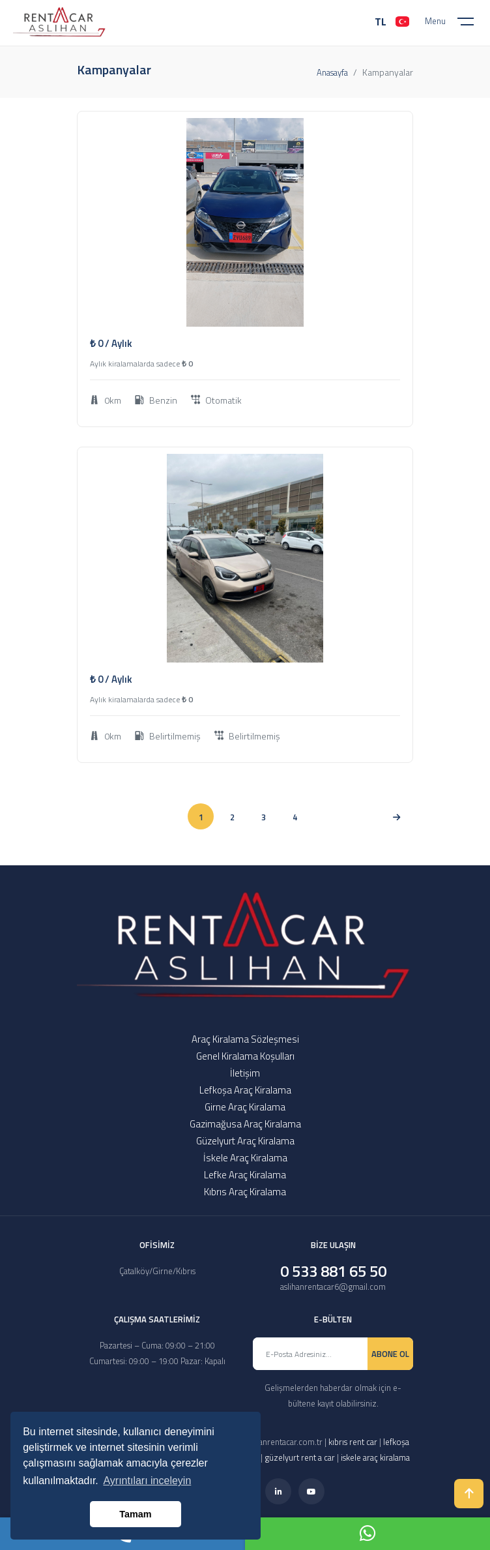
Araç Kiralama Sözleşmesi (245, 1039)
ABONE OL (390, 1353)
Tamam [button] (135, 1514)
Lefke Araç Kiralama (245, 1174)
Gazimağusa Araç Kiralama (245, 1123)
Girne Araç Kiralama (245, 1106)
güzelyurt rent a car (300, 1457)
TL (380, 21)
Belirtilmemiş (168, 736)
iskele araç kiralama (375, 1457)
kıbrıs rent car (352, 1441)
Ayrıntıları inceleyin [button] (147, 1480)
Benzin (156, 400)
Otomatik (216, 400)
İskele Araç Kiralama (245, 1157)
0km (105, 400)
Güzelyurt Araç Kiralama (245, 1140)
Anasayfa (332, 72)
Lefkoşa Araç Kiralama (245, 1089)
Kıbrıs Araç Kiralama (245, 1191)
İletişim (245, 1073)
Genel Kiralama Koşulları (245, 1056)
